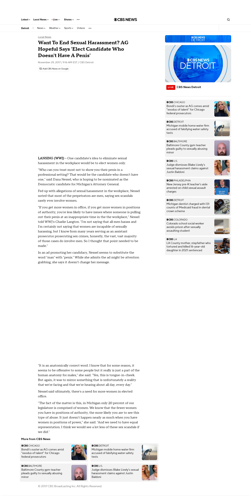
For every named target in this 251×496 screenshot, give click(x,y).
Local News (41, 19)
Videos (81, 28)
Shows (69, 19)
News (41, 28)
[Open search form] (228, 19)
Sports (68, 28)
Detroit (25, 28)
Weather (54, 28)
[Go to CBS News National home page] (125, 19)
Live (56, 19)
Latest (25, 19)
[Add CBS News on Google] (54, 69)
